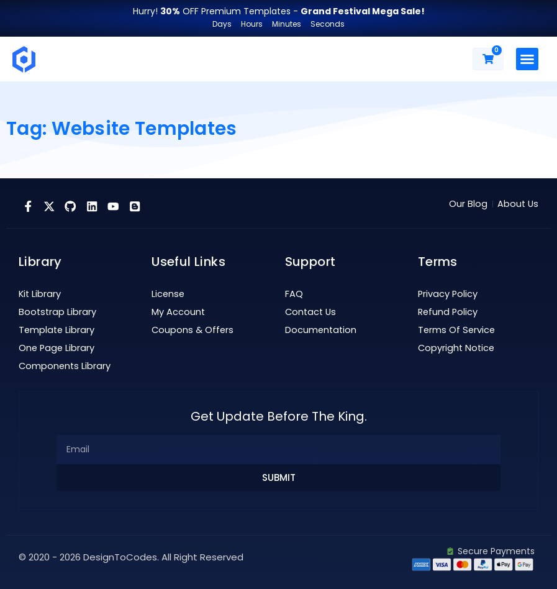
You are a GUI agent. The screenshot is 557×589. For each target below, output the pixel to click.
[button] (527, 59)
